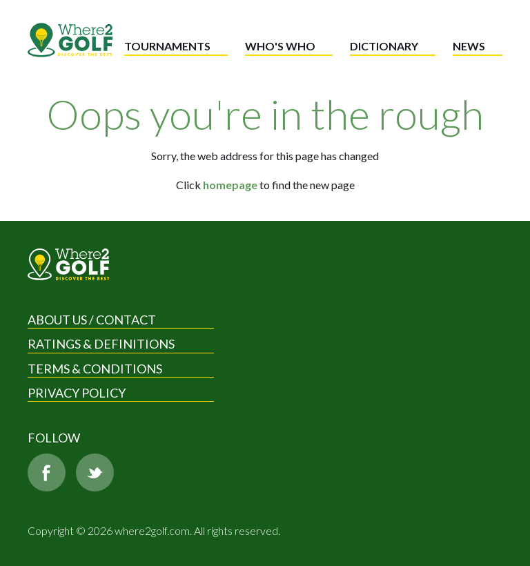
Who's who (280, 45)
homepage (230, 184)
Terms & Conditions (95, 368)
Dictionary (384, 45)
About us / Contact (92, 319)
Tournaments (167, 45)
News (469, 45)
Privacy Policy (77, 392)
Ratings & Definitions (101, 343)
